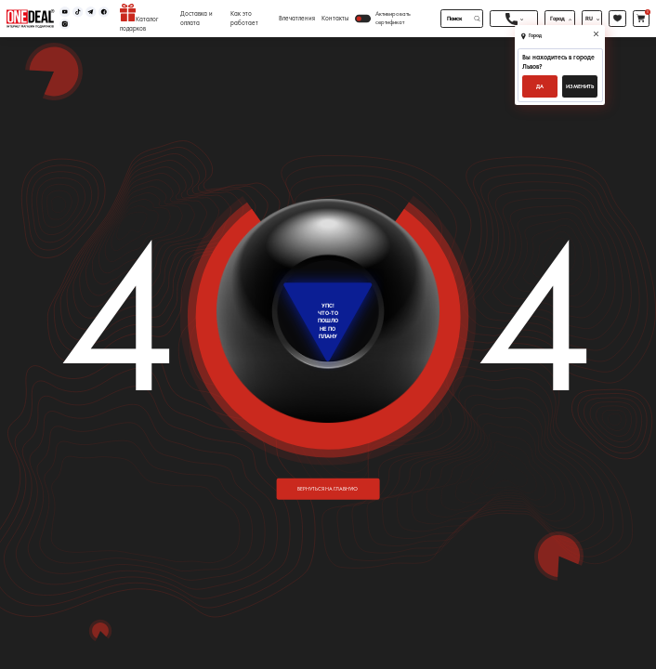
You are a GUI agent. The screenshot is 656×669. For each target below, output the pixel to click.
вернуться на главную (327, 488)
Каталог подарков (139, 18)
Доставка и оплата (196, 18)
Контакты (334, 18)
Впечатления (297, 18)
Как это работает (244, 18)
